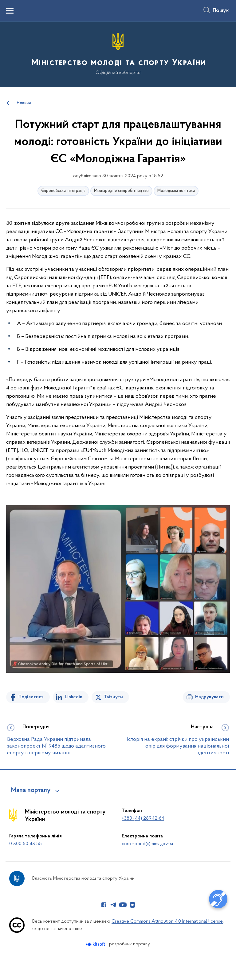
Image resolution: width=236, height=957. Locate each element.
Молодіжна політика (176, 191)
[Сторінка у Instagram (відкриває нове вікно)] (132, 905)
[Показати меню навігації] (9, 10)
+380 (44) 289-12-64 (143, 818)
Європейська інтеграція (63, 191)
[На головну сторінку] (118, 53)
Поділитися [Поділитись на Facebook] (31, 697)
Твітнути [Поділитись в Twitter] (113, 697)
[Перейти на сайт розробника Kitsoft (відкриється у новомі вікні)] (96, 944)
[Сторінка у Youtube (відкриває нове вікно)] (123, 905)
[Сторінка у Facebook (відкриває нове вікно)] (104, 905)
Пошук (221, 10)
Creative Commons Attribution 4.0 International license (167, 921)
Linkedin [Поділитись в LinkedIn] (73, 697)
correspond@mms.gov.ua (147, 843)
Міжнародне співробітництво (121, 191)
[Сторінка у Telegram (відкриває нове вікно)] (113, 905)
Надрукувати (209, 697)
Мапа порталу (31, 790)
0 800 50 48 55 (25, 843)
